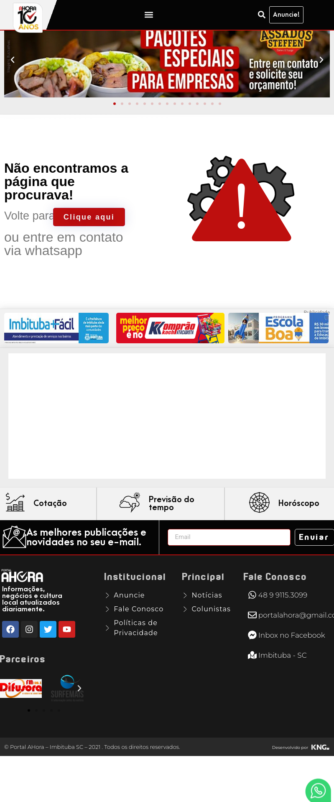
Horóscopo (298, 516)
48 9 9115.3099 (282, 607)
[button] (149, 15)
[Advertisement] (161, 428)
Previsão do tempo (171, 515)
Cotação (50, 516)
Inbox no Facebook (291, 647)
